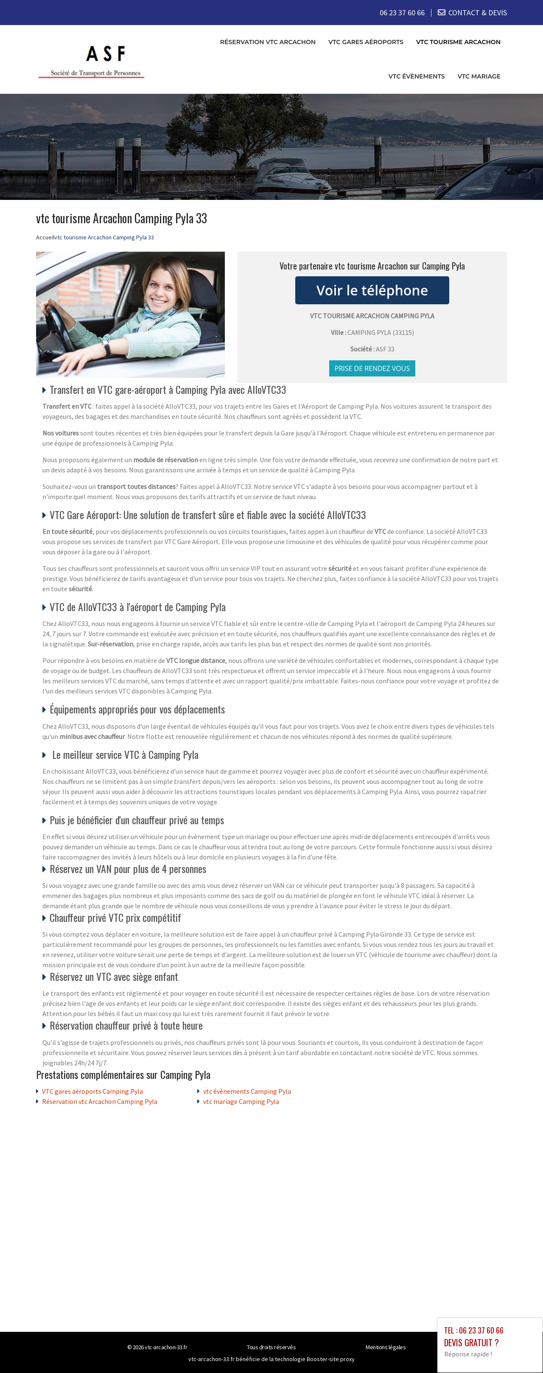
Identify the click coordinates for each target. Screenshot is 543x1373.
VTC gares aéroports (365, 42)
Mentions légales (386, 1347)
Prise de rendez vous (372, 368)
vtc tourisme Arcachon (458, 42)
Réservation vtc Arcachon (268, 42)
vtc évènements (417, 76)
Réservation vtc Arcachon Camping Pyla (99, 1101)
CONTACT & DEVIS (477, 12)
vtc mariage (479, 76)
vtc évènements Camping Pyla (247, 1091)
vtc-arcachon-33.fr (166, 1347)
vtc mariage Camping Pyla (241, 1101)
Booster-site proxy (331, 1358)
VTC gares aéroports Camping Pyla (92, 1091)
